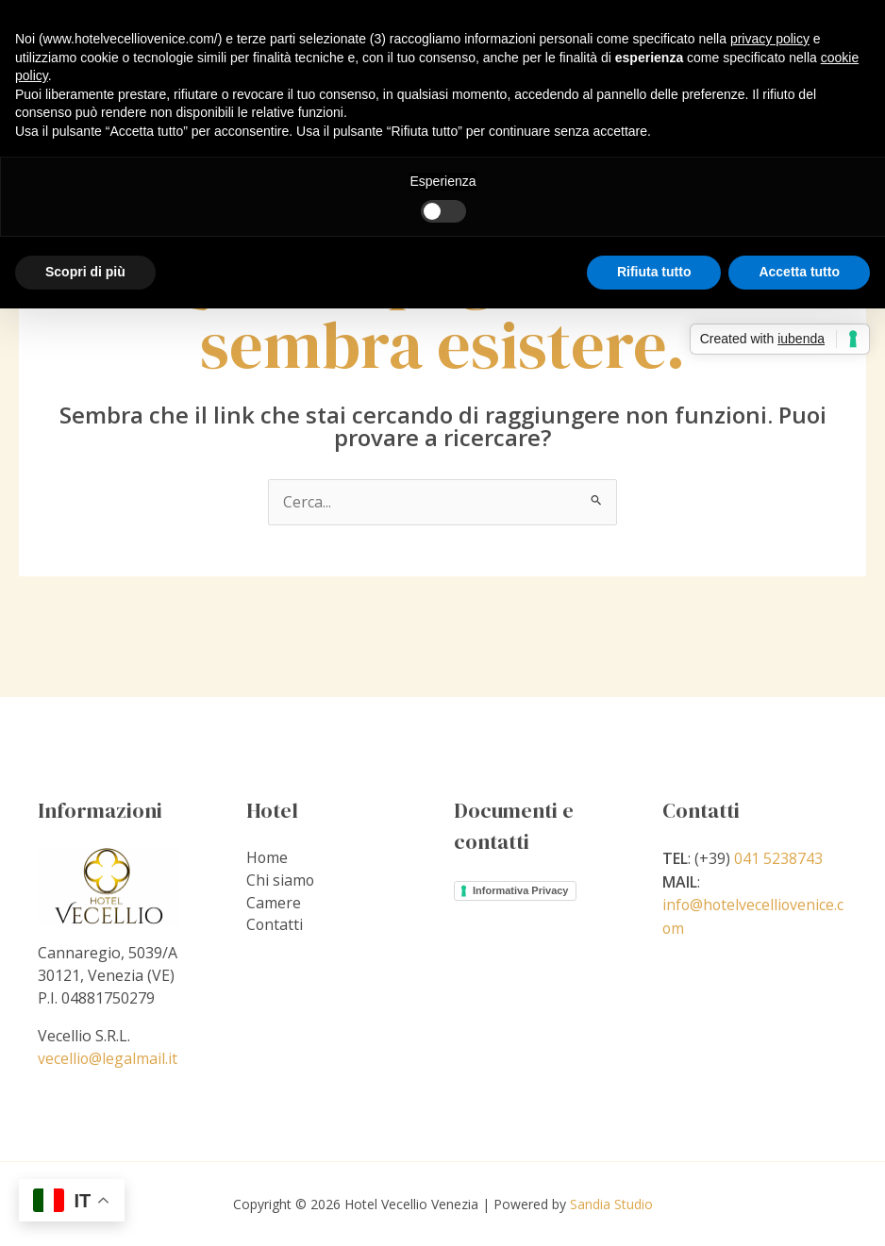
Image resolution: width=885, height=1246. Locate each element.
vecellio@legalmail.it (108, 1058)
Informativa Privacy (521, 890)
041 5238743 (778, 858)
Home (267, 858)
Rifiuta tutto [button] (654, 271)
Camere (273, 903)
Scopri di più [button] (85, 271)
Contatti (275, 926)
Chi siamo (280, 881)
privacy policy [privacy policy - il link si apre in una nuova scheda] (770, 38)
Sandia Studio (611, 1203)
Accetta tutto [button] (799, 271)
